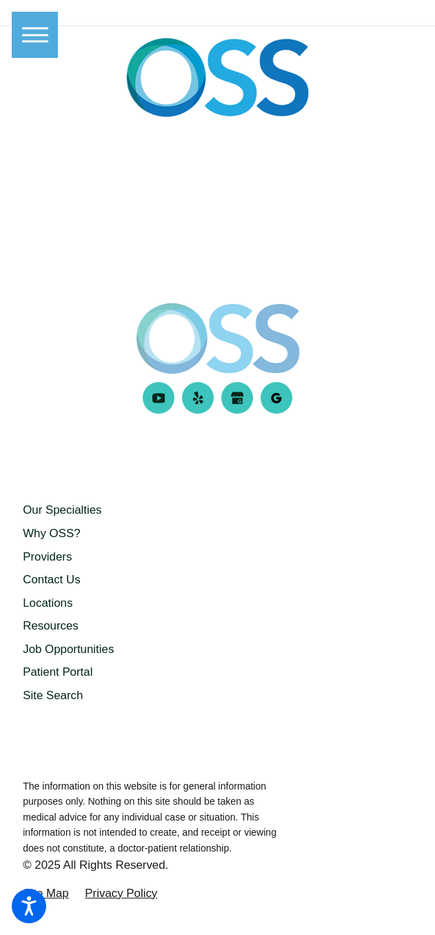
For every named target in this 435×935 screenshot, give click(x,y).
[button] (29, 906)
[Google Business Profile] (237, 398)
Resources (51, 625)
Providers (47, 556)
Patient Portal (57, 671)
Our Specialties (62, 509)
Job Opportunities (68, 649)
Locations (47, 603)
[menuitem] (217, 510)
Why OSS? (51, 533)
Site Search (53, 695)
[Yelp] (198, 398)
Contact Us (51, 579)
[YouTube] (159, 398)
